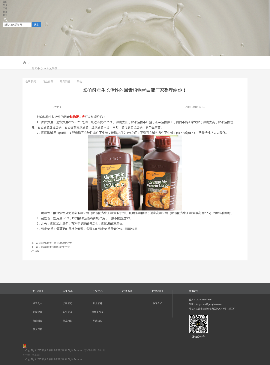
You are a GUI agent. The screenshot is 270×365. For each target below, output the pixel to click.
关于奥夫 (37, 303)
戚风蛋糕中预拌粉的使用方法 (55, 247)
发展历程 (37, 329)
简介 (5, 5)
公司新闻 (31, 81)
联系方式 (157, 303)
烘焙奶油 (97, 320)
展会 (79, 81)
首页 (5, 1)
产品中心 (97, 291)
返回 (37, 251)
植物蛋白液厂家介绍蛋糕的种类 (56, 243)
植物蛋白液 (97, 312)
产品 (5, 8)
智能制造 (37, 320)
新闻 (5, 12)
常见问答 (51, 68)
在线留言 (127, 291)
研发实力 (37, 312)
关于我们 (37, 291)
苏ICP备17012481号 (94, 350)
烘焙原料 (97, 303)
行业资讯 (48, 81)
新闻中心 (37, 68)
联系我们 (157, 291)
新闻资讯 (67, 291)
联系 (5, 15)
